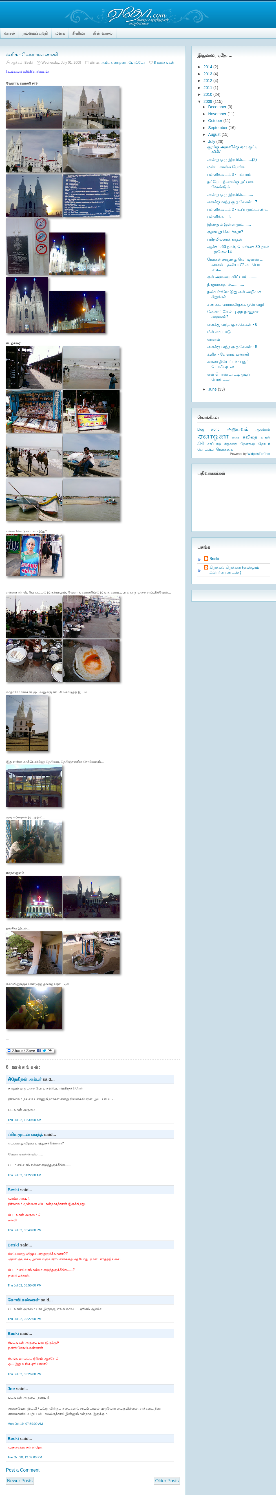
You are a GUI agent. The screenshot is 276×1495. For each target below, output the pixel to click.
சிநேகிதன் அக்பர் (24, 1079)
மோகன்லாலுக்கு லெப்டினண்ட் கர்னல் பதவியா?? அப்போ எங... (234, 264)
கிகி (200, 443)
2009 (208, 101)
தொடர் (264, 444)
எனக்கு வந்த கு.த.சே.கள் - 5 (232, 346)
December (217, 107)
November (217, 114)
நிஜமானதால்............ (225, 284)
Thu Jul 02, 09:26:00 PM (24, 1374)
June (213, 389)
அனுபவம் (237, 429)
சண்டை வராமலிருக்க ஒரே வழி (235, 304)
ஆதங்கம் (262, 429)
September (218, 127)
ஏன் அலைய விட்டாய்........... (233, 276)
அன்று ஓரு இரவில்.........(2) (232, 159)
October (215, 120)
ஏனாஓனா (119, 63)
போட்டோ (137, 63)
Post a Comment (22, 1470)
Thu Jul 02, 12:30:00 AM (24, 1120)
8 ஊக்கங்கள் (164, 63)
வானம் (213, 339)
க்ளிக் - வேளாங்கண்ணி (32, 54)
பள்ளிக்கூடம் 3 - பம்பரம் (229, 174)
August (214, 134)
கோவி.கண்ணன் (23, 1299)
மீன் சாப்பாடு (219, 331)
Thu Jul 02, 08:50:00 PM (24, 1285)
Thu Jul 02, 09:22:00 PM (24, 1319)
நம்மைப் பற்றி (35, 33)
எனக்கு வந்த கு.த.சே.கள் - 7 (232, 202)
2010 (208, 94)
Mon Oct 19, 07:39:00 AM (25, 1423)
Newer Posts (20, 1480)
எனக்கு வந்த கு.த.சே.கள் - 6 (232, 324)
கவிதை (250, 437)
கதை (236, 437)
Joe (11, 1388)
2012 (208, 80)
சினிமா (78, 33)
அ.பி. (105, 63)
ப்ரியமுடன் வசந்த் (25, 1134)
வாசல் (9, 33)
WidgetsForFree (259, 453)
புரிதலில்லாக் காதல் (224, 239)
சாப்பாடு (214, 444)
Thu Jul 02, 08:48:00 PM (24, 1230)
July (212, 141)
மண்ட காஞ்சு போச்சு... (227, 167)
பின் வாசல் (102, 33)
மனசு (60, 33)
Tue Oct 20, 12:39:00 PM (25, 1457)
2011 (208, 87)
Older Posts (167, 1480)
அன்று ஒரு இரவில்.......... (230, 194)
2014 (208, 67)
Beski (13, 1189)
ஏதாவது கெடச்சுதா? (225, 231)
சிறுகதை (230, 444)
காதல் (265, 437)
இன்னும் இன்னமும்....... (229, 224)
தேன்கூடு (247, 444)
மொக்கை (224, 449)
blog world (208, 429)
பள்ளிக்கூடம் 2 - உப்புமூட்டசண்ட (237, 209)
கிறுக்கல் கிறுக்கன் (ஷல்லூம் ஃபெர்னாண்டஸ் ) (234, 570)
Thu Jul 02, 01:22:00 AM (24, 1175)
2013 (208, 74)
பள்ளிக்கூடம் (219, 216)
